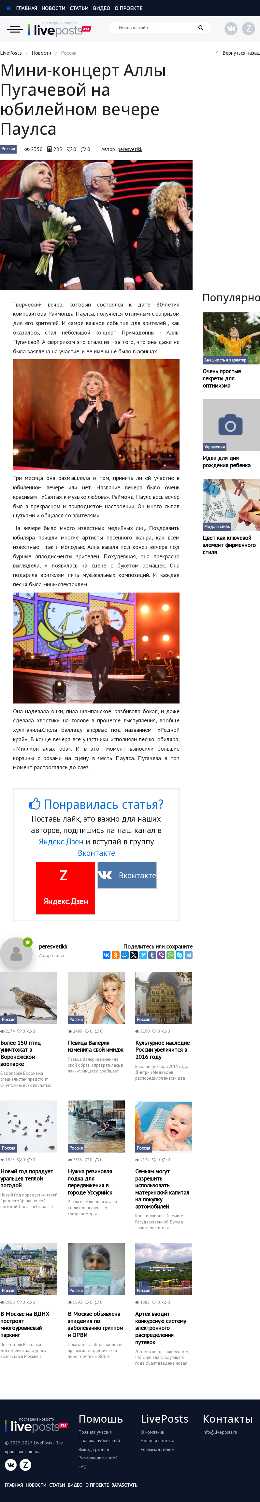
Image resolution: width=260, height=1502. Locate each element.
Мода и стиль (217, 526)
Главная (22, 8)
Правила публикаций (99, 1440)
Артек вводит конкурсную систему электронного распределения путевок (160, 1327)
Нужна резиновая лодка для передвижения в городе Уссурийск (90, 1182)
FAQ (83, 1466)
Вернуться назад (238, 52)
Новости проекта (157, 1440)
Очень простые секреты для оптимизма (222, 378)
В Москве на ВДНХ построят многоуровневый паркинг (24, 1324)
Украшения (214, 447)
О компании (152, 1432)
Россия (8, 149)
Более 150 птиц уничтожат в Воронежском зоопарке (20, 1053)
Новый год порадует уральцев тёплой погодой (26, 1178)
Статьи (79, 8)
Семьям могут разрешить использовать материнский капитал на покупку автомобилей (162, 1189)
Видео (101, 8)
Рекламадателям (157, 1449)
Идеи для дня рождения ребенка (227, 462)
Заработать (124, 1485)
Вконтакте (96, 853)
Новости (53, 8)
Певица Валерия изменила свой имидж (95, 1046)
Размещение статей (98, 1458)
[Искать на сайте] (160, 27)
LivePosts (11, 52)
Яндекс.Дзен (61, 841)
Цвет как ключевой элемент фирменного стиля (229, 544)
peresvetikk (130, 149)
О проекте (128, 8)
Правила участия (95, 1432)
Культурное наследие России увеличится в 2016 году (162, 1049)
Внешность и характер (225, 360)
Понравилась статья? (96, 804)
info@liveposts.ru (220, 1432)
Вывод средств (94, 1449)
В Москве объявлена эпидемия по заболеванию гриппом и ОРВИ (95, 1324)
